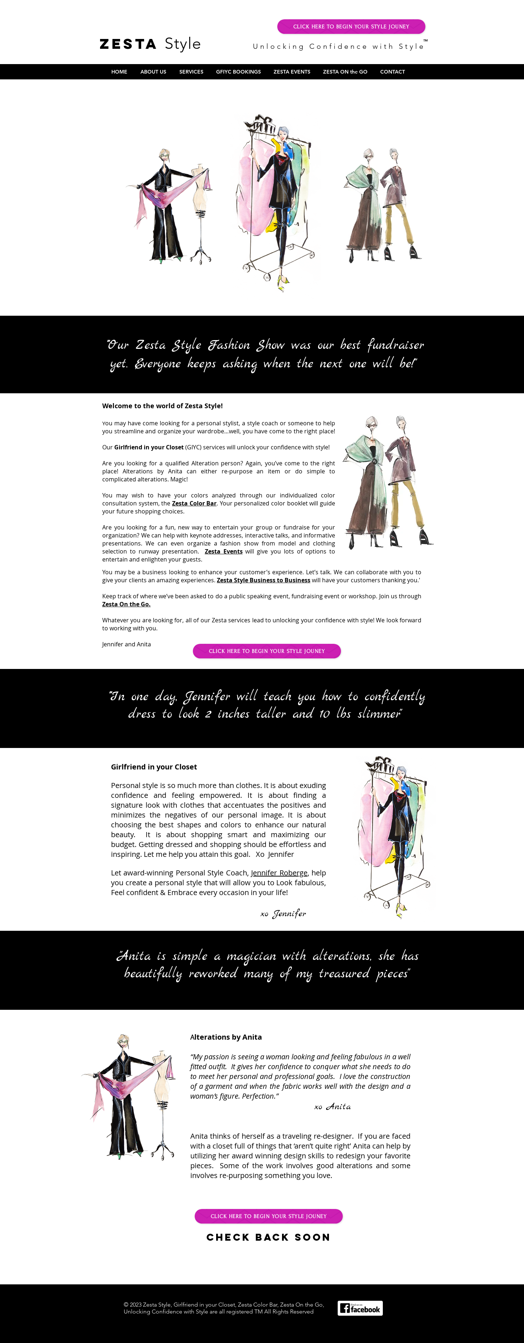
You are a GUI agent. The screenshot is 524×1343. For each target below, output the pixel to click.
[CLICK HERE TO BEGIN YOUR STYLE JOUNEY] (351, 26)
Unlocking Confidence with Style (341, 46)
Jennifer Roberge (279, 873)
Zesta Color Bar (194, 503)
